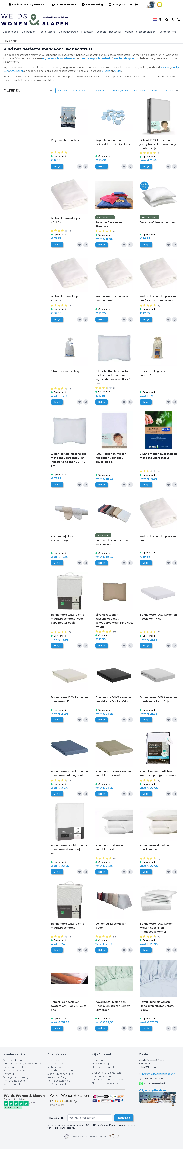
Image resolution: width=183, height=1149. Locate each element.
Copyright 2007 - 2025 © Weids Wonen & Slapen (89, 1137)
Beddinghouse (120, 90)
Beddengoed (10, 31)
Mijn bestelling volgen (105, 1067)
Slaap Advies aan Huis (60, 1074)
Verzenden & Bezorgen (17, 1070)
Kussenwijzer (55, 1063)
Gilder (117, 71)
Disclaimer (98, 1079)
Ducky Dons (79, 90)
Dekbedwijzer (55, 1060)
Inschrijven (124, 1117)
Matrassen (87, 31)
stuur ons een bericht (154, 1083)
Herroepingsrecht (14, 1080)
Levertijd (8, 1074)
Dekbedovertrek (68, 31)
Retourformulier (13, 1084)
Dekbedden (28, 31)
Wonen (128, 31)
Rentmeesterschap (58, 1080)
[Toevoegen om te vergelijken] (85, 166)
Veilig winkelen (12, 1060)
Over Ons (97, 1072)
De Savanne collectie (59, 1084)
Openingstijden (101, 1076)
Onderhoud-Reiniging (61, 1070)
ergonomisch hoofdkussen (59, 58)
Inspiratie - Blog (57, 1077)
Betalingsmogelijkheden (18, 1067)
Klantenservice (167, 31)
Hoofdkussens (47, 31)
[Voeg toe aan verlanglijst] (79, 166)
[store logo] (76, 20)
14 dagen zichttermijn (16, 1077)
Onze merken (113, 1072)
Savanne (165, 67)
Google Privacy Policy (112, 1125)
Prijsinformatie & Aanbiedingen (22, 1063)
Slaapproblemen (146, 31)
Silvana (106, 71)
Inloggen (97, 1060)
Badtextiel (115, 31)
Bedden (101, 31)
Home (6, 41)
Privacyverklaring (116, 1079)
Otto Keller (16, 71)
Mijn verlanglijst (101, 1063)
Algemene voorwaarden (106, 1083)
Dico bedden (99, 90)
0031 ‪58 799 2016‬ (153, 1078)
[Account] (173, 20)
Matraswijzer (55, 1067)
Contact (145, 1054)
